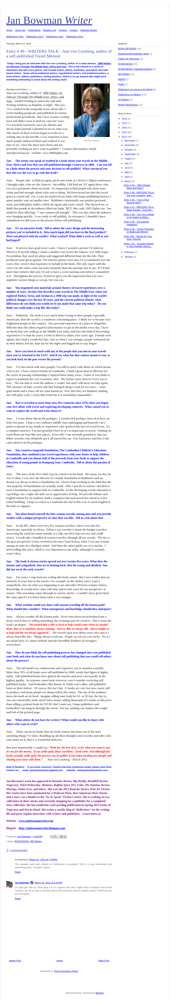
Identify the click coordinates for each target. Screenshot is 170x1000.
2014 (125, 127)
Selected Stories (88, 30)
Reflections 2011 (74, 36)
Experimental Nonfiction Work (133, 53)
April (127, 176)
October (129, 149)
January (129, 256)
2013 (125, 132)
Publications (34, 30)
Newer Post (15, 960)
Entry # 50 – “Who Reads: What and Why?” (137, 186)
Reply (18, 872)
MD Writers (36, 841)
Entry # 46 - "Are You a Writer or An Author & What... (139, 216)
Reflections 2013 (34, 36)
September (131, 154)
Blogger (100, 993)
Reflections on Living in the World (135, 89)
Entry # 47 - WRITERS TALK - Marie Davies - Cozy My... (139, 208)
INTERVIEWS (21, 841)
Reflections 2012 (55, 36)
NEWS (121, 79)
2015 (125, 123)
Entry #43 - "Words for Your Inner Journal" (138, 238)
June (127, 167)
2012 (125, 136)
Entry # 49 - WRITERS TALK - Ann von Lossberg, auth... (139, 194)
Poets (121, 84)
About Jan (20, 30)
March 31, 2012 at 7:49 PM (43, 859)
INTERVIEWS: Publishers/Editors (135, 69)
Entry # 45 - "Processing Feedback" (136, 223)
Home (9, 30)
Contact (74, 30)
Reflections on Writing (129, 94)
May (127, 172)
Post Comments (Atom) (66, 971)
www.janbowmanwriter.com (36, 820)
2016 (125, 118)
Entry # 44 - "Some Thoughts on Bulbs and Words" (139, 230)
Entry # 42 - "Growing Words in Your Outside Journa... (138, 245)
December (130, 140)
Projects (63, 30)
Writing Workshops (128, 104)
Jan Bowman (49, 20)
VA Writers (123, 99)
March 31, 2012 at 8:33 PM (48, 882)
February (130, 252)
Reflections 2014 (15, 36)
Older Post (103, 960)
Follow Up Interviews (129, 58)
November (130, 145)
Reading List (49, 30)
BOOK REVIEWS (127, 48)
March (128, 181)
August (128, 158)
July (127, 163)
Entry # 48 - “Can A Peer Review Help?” (136, 201)
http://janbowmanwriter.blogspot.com (42, 828)
